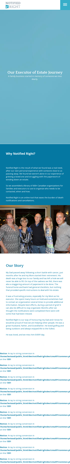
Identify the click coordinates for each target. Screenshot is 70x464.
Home (13, 20)
